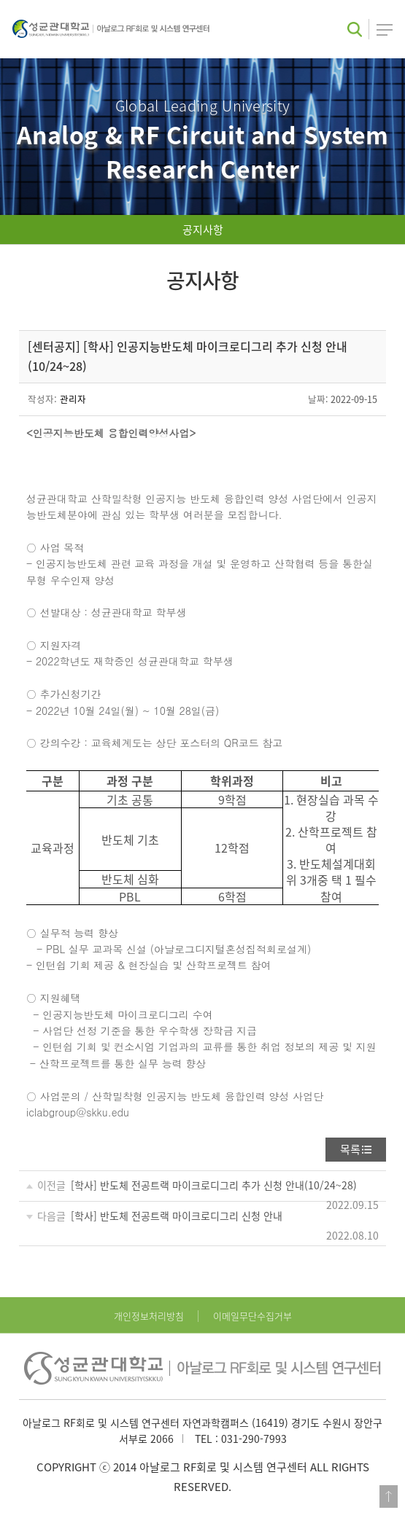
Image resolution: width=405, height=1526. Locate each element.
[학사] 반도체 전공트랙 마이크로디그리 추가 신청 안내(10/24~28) (214, 1185)
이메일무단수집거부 (252, 1316)
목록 (350, 1149)
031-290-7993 (254, 1438)
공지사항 (202, 230)
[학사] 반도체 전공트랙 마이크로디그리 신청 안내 (176, 1215)
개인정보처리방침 (149, 1316)
